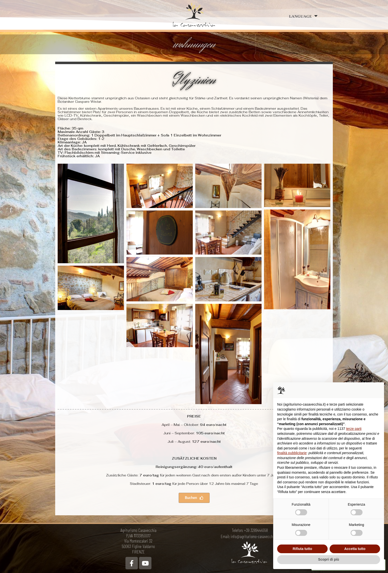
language (303, 16)
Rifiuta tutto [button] (302, 549)
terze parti (354, 429)
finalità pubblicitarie (292, 453)
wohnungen (194, 44)
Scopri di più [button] (328, 559)
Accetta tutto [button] (354, 549)
